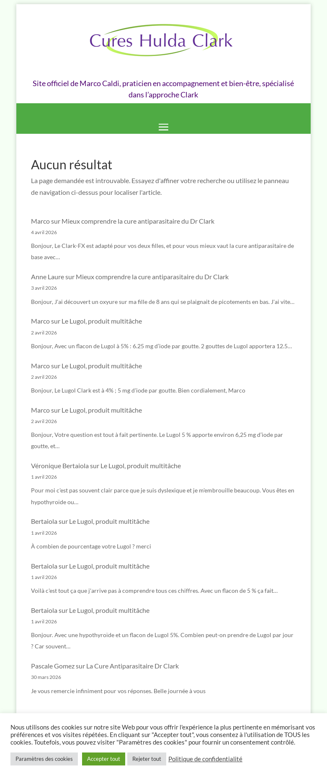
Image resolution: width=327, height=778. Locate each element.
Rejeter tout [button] (146, 758)
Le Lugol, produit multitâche (102, 321)
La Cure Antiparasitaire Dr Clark (132, 666)
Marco (40, 221)
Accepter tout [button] (103, 758)
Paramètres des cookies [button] (44, 758)
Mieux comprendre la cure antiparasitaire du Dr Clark (138, 221)
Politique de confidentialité (205, 759)
